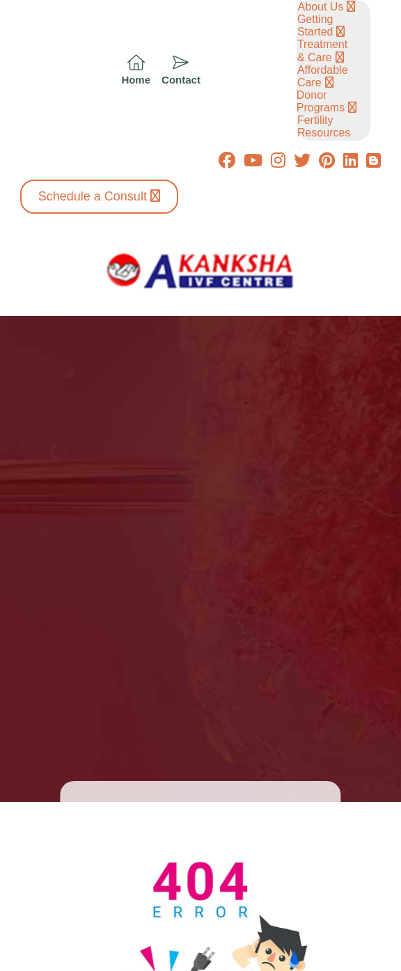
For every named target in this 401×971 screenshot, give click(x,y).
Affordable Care (322, 76)
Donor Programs (321, 101)
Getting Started (315, 25)
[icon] (135, 70)
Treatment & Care (322, 50)
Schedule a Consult (92, 196)
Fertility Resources (323, 126)
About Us (321, 7)
